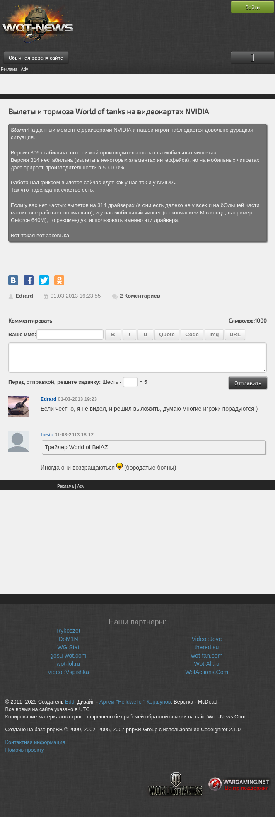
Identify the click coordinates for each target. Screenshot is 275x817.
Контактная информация (35, 742)
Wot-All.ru (207, 663)
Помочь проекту (24, 750)
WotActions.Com (206, 672)
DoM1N (68, 639)
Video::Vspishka (68, 672)
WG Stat (68, 647)
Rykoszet (68, 630)
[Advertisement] (137, 84)
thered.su (207, 647)
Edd (69, 702)
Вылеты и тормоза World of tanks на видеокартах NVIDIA (108, 111)
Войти (252, 7)
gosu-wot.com (68, 655)
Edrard (24, 296)
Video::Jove (207, 639)
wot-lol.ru (68, 663)
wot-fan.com (206, 655)
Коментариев (140, 296)
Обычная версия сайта (36, 57)
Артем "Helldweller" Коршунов (135, 702)
